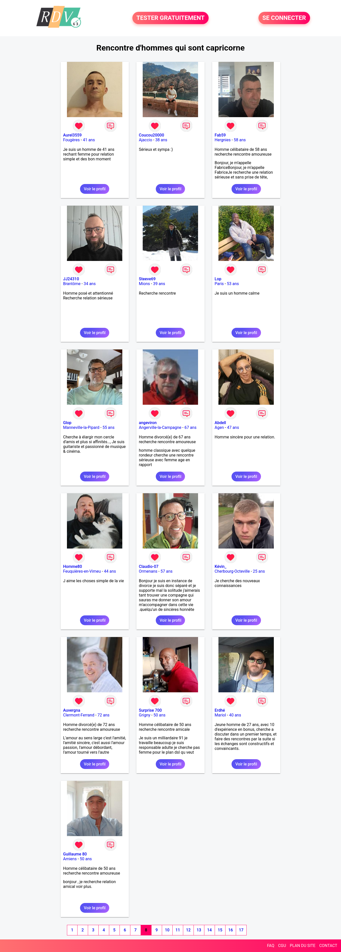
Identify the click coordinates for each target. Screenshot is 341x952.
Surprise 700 (150, 710)
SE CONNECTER (284, 18)
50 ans (160, 715)
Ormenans (148, 571)
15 (220, 930)
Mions (144, 283)
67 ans (190, 427)
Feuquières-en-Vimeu (82, 571)
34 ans (90, 283)
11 (177, 930)
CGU (282, 945)
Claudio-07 (149, 566)
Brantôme (72, 283)
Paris (219, 283)
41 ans (89, 140)
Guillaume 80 (75, 854)
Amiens (70, 858)
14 (209, 930)
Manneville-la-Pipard (81, 427)
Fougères (71, 140)
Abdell (220, 422)
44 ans (110, 571)
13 (199, 930)
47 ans (233, 427)
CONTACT (328, 945)
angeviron (148, 422)
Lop (218, 279)
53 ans (233, 283)
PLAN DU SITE (303, 945)
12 (188, 930)
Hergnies (223, 140)
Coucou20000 (151, 135)
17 (241, 930)
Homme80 (72, 566)
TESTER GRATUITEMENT (170, 18)
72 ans (103, 715)
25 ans (259, 571)
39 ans (159, 283)
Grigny (144, 715)
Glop (67, 422)
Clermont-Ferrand (78, 715)
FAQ (270, 945)
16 (230, 930)
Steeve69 (147, 279)
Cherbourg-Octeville (232, 571)
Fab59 (220, 135)
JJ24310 (71, 279)
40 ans (235, 715)
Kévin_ (220, 566)
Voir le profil (94, 189)
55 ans (108, 427)
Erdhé (220, 710)
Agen (219, 427)
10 (167, 930)
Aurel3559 (72, 135)
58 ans (240, 140)
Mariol (220, 715)
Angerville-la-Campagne (160, 427)
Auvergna (71, 710)
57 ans (167, 571)
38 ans (161, 140)
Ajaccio (145, 140)
